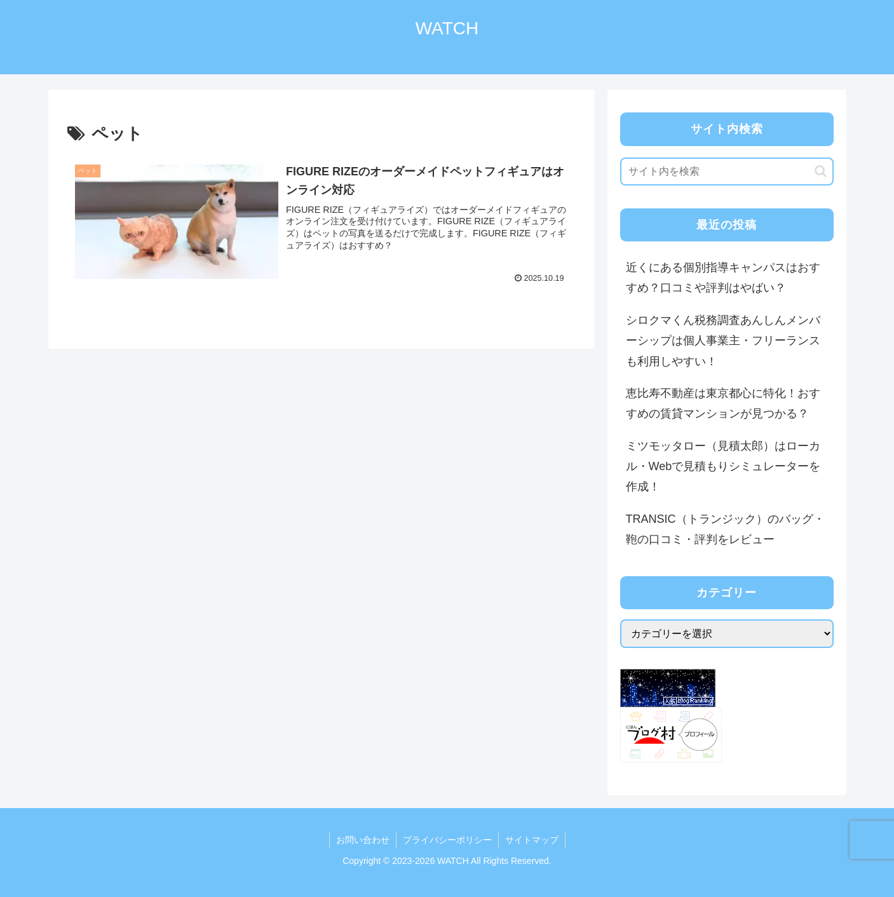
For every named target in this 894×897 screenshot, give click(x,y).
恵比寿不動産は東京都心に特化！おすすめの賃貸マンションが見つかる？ (723, 403)
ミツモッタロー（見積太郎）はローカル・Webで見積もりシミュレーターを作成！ (723, 467)
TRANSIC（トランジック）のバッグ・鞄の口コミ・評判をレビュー (725, 529)
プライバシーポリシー (447, 840)
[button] (820, 171)
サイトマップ (532, 840)
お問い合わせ (362, 840)
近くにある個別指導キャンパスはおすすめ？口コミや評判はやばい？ (723, 277)
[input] (727, 171)
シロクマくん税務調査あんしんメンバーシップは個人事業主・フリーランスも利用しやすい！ (723, 341)
